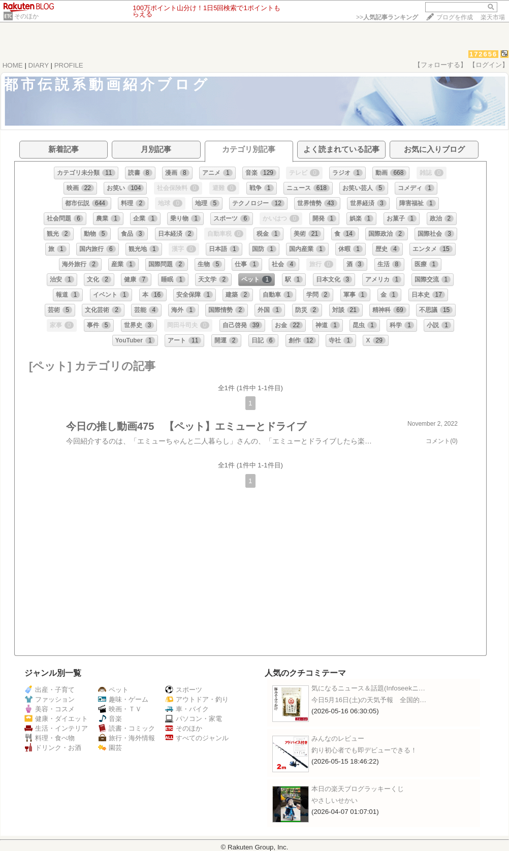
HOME (13, 65)
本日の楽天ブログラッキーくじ (357, 789)
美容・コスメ (49, 709)
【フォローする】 (440, 65)
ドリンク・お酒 (52, 747)
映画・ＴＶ (120, 709)
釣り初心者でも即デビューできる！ (364, 750)
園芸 (110, 747)
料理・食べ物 (49, 738)
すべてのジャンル (197, 738)
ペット (113, 690)
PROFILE (68, 65)
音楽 (110, 718)
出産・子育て (49, 690)
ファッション (49, 699)
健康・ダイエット (56, 718)
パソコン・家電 (193, 718)
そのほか (26, 16)
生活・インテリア (56, 728)
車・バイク (187, 709)
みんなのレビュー (337, 738)
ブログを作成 (454, 17)
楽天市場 (493, 17)
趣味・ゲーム (123, 699)
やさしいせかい (334, 800)
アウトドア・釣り (197, 699)
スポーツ (183, 690)
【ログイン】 (488, 65)
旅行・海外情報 (126, 738)
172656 (483, 54)
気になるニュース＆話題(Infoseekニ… (368, 688)
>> (387, 17)
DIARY (38, 65)
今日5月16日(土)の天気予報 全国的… (368, 700)
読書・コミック (126, 728)
